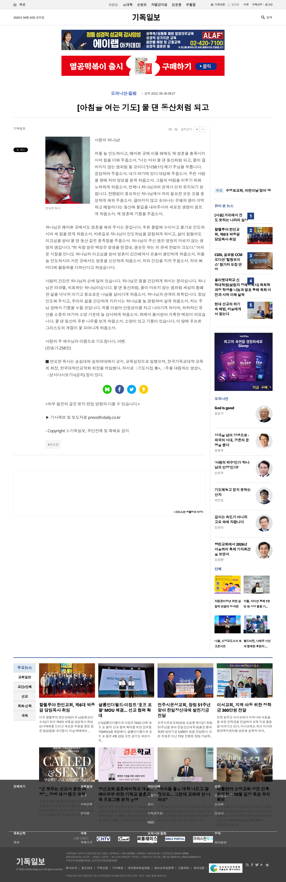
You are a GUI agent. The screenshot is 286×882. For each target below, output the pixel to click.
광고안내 (87, 868)
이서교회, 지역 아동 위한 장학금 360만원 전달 (244, 707)
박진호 (218, 500)
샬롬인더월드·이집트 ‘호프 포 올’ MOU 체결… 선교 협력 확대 (125, 710)
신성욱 (218, 473)
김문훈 (176, 4)
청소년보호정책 (164, 868)
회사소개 (71, 868)
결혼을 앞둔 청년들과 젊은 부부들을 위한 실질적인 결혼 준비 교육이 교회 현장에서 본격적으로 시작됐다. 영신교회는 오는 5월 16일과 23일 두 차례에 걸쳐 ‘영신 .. (125, 813)
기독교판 (219, 4)
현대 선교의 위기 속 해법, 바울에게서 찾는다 (227, 309)
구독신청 (257, 4)
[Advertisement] (243, 154)
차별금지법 (159, 4)
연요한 (54, 444)
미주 (246, 4)
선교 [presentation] (24, 696)
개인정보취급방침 (139, 868)
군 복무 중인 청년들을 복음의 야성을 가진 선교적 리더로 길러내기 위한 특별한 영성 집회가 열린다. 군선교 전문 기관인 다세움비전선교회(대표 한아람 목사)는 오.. (66, 808)
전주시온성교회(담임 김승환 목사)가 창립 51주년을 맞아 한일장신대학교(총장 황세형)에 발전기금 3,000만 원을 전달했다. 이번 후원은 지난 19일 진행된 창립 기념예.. (185, 729)
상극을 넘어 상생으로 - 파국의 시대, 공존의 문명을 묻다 (231, 440)
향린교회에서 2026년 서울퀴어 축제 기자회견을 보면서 (232, 549)
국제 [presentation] (24, 715)
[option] (229, 593)
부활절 (191, 4)
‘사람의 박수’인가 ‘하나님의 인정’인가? (231, 465)
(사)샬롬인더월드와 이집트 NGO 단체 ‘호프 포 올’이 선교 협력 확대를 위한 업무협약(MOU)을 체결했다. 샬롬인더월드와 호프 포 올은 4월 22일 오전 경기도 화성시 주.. (125, 732)
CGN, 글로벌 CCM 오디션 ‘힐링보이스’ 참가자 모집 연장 (228, 262)
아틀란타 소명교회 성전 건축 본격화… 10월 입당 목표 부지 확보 (243, 794)
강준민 (218, 527)
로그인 (269, 4)
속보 (219, 190)
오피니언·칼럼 (124, 93)
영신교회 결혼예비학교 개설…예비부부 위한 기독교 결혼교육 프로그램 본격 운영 (125, 794)
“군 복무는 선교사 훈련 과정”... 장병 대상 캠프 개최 (62, 791)
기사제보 (117, 868)
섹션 (19, 4)
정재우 (218, 450)
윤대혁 (127, 4)
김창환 (218, 560)
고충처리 (183, 868)
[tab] (24, 677)
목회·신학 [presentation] (24, 706)
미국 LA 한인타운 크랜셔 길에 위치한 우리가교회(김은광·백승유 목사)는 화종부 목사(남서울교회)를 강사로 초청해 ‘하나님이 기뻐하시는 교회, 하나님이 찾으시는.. (185, 813)
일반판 (235, 4)
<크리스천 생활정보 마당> (188, 512)
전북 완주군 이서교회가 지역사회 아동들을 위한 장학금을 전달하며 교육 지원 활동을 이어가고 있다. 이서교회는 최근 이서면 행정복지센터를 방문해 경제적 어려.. (244, 724)
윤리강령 (199, 868)
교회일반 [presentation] (24, 677)
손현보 (142, 4)
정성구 (218, 413)
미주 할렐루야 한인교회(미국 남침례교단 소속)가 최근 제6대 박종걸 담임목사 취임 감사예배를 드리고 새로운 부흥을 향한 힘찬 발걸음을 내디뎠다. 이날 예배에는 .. (66, 724)
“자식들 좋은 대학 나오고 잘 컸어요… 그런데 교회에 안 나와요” (184, 794)
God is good (224, 407)
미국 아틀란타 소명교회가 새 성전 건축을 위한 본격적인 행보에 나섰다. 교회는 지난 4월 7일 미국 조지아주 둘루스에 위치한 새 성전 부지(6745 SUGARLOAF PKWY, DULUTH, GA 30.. (244, 816)
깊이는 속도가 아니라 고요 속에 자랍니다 (230, 519)
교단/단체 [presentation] (24, 687)
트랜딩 (113, 5)
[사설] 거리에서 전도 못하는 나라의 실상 (231, 218)
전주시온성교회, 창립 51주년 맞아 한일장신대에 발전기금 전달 (184, 710)
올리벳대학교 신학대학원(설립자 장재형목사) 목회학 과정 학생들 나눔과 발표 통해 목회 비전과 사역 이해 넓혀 (242, 287)
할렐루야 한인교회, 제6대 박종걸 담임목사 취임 (227, 234)
